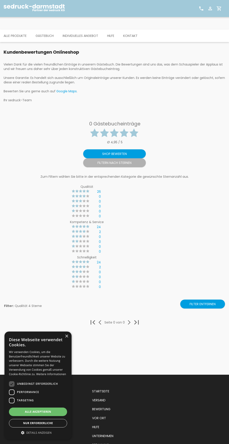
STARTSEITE (100, 391)
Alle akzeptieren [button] (38, 412)
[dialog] (38, 386)
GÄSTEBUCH (45, 36)
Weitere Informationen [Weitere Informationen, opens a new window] (51, 374)
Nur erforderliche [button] (38, 423)
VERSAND (99, 400)
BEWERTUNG (101, 409)
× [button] (66, 336)
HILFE (110, 36)
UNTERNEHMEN (102, 436)
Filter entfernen (203, 304)
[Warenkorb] (219, 8)
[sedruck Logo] (36, 8)
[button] (38, 432)
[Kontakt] (201, 8)
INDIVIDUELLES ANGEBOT (80, 36)
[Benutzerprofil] (210, 8)
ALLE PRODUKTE (15, 36)
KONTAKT (130, 36)
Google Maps (66, 91)
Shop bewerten (114, 154)
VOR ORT (99, 418)
